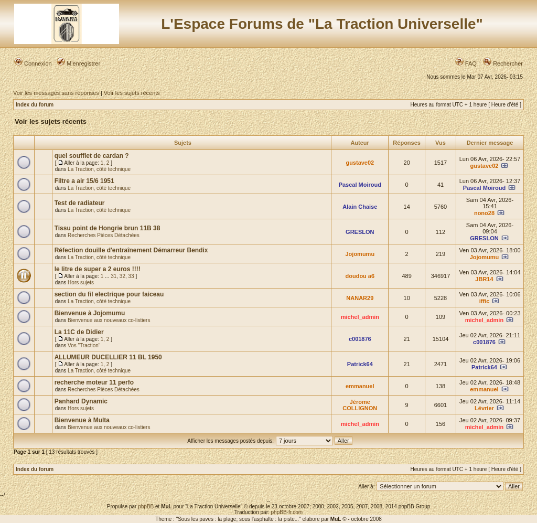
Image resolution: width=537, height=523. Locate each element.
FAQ (466, 63)
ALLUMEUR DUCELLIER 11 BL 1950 (108, 357)
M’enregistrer (78, 63)
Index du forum (34, 105)
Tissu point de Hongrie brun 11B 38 (107, 228)
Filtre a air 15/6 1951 (84, 181)
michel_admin (360, 317)
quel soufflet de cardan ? (92, 155)
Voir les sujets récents (132, 93)
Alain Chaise (359, 207)
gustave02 (360, 162)
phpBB (146, 506)
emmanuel (360, 386)
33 (131, 276)
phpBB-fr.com (287, 512)
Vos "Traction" (84, 345)
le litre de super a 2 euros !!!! (98, 269)
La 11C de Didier (79, 332)
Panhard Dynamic (81, 401)
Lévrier (484, 408)
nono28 (484, 213)
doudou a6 (360, 276)
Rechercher (503, 63)
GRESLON (360, 232)
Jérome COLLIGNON (359, 405)
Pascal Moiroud (360, 185)
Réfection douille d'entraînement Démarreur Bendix (131, 250)
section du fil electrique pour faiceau (109, 294)
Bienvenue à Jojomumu (90, 313)
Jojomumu (360, 254)
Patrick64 (360, 364)
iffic (484, 301)
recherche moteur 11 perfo (94, 382)
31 (113, 276)
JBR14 (484, 279)
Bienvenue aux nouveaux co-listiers (109, 320)
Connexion (33, 63)
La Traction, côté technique (99, 169)
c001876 (360, 339)
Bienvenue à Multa (82, 420)
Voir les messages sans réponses (56, 93)
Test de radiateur (80, 203)
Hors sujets (81, 282)
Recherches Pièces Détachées (103, 235)
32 (122, 276)
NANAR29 (359, 298)
